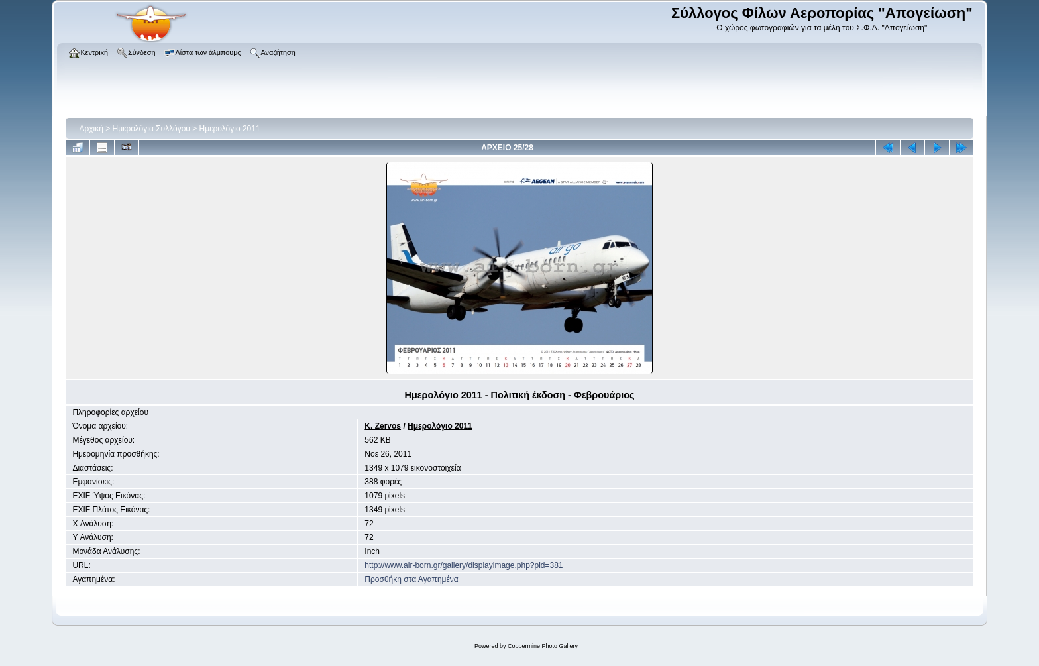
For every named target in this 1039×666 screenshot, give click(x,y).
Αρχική (91, 128)
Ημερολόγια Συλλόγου (151, 128)
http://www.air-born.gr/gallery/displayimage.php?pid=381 (463, 565)
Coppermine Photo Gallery (543, 646)
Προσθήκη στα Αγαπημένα (411, 579)
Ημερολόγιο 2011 (229, 128)
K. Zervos (382, 426)
